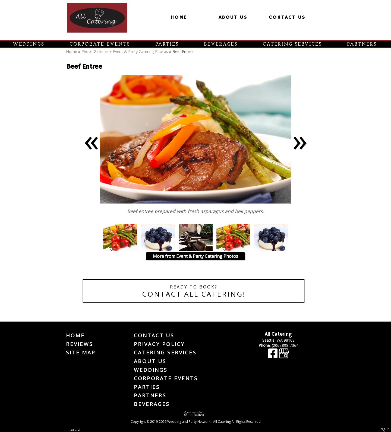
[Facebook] (273, 355)
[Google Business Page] (284, 355)
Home (179, 17)
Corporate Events (100, 44)
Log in (384, 428)
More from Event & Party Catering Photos (195, 256)
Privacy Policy (159, 344)
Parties (167, 44)
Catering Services (292, 44)
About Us (233, 17)
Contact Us (287, 17)
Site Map (81, 352)
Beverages (221, 44)
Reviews (79, 344)
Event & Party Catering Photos (140, 51)
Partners (362, 44)
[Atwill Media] (195, 413)
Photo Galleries (95, 51)
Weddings (29, 44)
